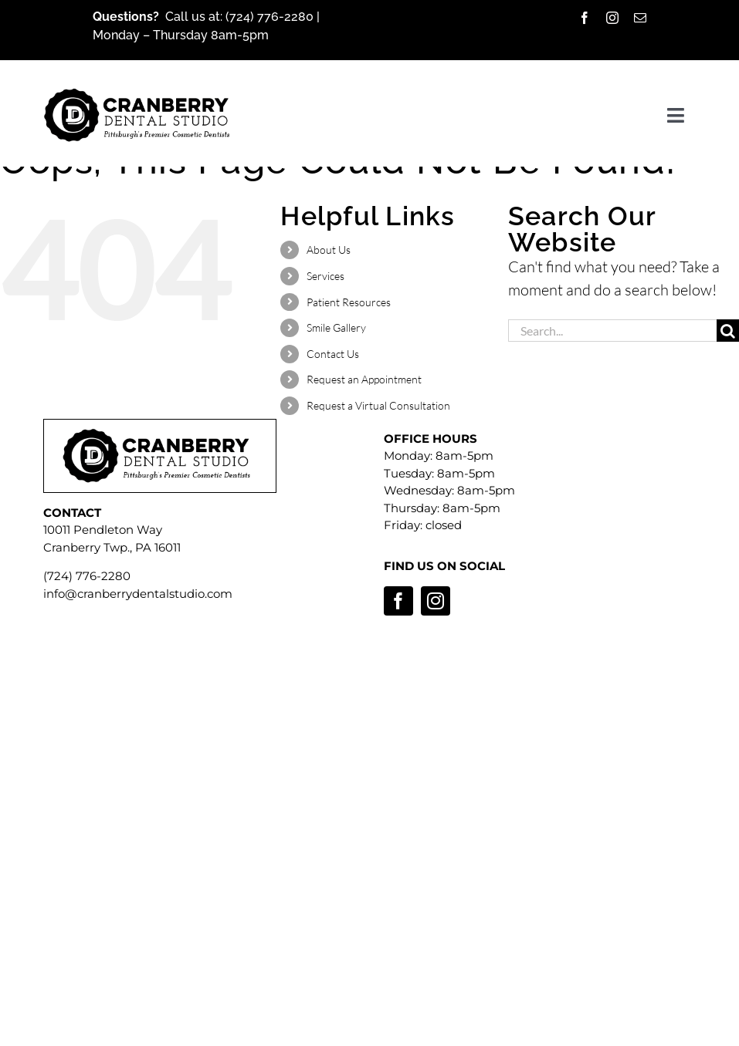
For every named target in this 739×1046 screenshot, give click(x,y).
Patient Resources (349, 302)
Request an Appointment (364, 379)
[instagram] (612, 18)
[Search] (728, 330)
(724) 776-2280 (271, 16)
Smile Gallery (336, 327)
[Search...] (612, 330)
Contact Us (333, 353)
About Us (329, 249)
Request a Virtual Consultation (378, 405)
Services (325, 275)
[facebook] (584, 18)
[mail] (640, 18)
